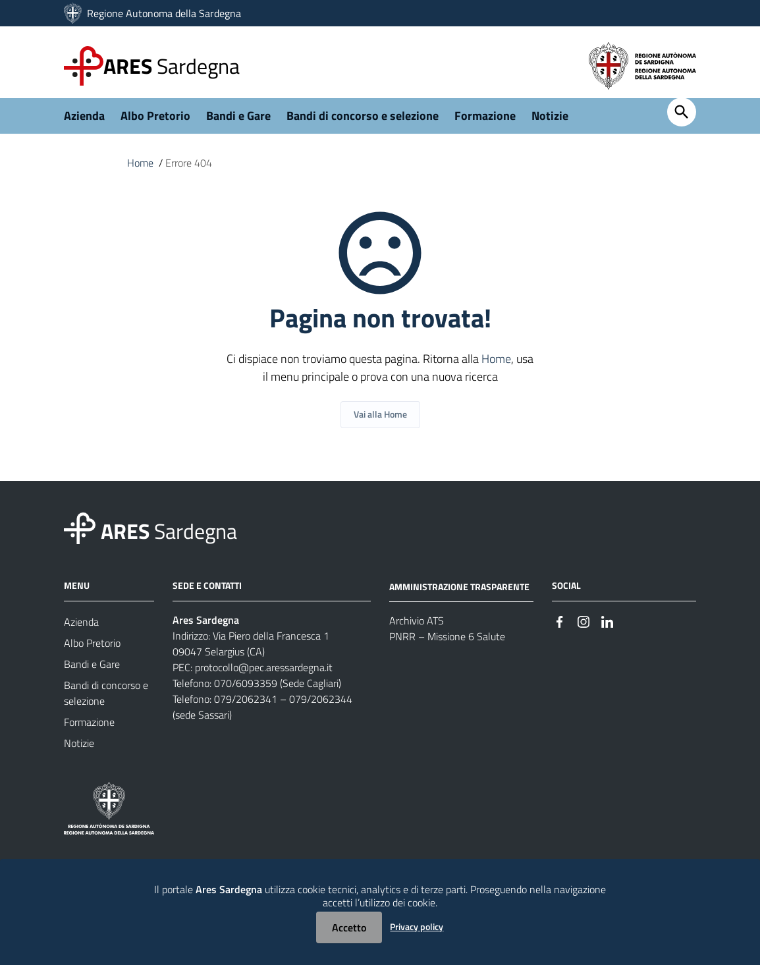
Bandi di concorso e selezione (362, 123)
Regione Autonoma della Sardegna (164, 13)
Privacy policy (416, 926)
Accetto (349, 927)
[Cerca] (681, 119)
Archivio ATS (416, 628)
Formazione (485, 123)
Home (140, 170)
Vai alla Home (380, 421)
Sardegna (171, 66)
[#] (560, 627)
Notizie (549, 123)
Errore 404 (188, 170)
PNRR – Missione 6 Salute (447, 643)
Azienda (84, 123)
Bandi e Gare (238, 123)
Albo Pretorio (155, 123)
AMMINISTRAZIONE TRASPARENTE (459, 593)
